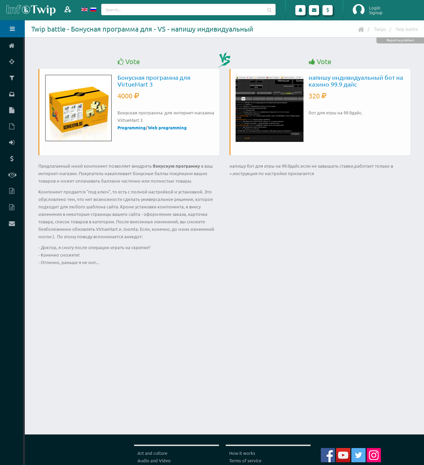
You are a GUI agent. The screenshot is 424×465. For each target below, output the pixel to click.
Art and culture (152, 453)
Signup (376, 12)
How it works (242, 453)
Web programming (167, 127)
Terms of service (245, 460)
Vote (129, 62)
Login (374, 7)
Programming (131, 127)
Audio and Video (154, 460)
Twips (380, 29)
